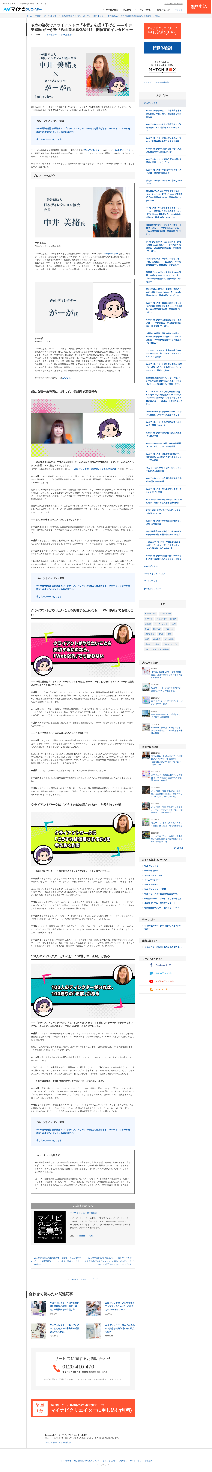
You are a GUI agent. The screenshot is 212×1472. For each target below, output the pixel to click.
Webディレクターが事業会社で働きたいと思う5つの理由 (163, 522)
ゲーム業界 (169, 639)
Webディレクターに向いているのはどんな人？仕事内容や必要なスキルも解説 (64, 1328)
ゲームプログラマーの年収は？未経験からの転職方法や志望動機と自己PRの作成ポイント (166, 839)
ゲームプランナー (151, 581)
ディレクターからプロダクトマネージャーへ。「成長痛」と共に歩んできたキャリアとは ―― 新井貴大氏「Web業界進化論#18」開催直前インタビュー (163, 212)
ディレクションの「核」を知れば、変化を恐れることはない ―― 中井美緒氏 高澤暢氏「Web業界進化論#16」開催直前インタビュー (163, 246)
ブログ (95, 1279)
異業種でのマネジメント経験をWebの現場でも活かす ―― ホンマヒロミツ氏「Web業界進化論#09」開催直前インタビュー (163, 277)
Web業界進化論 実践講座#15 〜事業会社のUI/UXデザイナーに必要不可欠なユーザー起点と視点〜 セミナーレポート (57, 1261)
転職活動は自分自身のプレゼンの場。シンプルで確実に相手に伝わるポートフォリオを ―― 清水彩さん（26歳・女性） (163, 381)
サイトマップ (136, 1461)
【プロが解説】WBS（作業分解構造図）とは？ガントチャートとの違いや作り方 (166, 675)
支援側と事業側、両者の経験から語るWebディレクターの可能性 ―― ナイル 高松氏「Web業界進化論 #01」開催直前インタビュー (163, 338)
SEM (174, 624)
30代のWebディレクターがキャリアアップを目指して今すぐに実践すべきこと (164, 413)
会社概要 (148, 1461)
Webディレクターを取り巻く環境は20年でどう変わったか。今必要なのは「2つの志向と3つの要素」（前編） (164, 367)
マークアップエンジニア (154, 574)
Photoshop (169, 629)
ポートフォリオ (151, 884)
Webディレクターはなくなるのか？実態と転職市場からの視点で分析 (120, 1328)
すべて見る (178, 848)
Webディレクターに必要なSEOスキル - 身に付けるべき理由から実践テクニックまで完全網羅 (163, 457)
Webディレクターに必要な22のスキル (161, 894)
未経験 (148, 624)
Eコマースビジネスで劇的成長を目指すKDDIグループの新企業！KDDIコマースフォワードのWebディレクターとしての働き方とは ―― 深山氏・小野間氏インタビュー (164, 397)
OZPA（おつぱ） (171, 644)
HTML (160, 634)
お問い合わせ (65, 1461)
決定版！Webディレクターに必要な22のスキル (164, 182)
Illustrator (157, 629)
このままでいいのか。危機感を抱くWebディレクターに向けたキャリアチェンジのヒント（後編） (163, 353)
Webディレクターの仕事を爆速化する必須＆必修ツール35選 (163, 480)
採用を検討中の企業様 (174, 4)
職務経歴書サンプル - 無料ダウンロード (161, 908)
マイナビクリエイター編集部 (58, 34)
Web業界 (156, 639)
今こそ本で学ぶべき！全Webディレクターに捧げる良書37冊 (163, 469)
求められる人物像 (152, 644)
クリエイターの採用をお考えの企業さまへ (162, 947)
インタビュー (165, 614)
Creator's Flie (150, 614)
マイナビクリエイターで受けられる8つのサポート (162, 927)
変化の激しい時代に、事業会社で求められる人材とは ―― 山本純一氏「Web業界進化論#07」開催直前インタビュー (163, 292)
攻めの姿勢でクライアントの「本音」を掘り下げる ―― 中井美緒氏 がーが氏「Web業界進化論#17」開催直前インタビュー (163, 229)
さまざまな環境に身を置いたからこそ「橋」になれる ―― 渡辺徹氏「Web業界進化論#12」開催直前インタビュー (163, 261)
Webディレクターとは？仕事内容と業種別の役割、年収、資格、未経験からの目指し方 (64, 1306)
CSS (169, 634)
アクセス (123, 1461)
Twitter (91, 1236)
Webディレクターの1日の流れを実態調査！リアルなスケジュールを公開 (163, 445)
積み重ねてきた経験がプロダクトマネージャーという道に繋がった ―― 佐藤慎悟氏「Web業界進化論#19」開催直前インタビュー (164, 196)
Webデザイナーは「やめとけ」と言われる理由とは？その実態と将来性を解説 (166, 730)
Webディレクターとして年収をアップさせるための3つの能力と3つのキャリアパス (120, 1306)
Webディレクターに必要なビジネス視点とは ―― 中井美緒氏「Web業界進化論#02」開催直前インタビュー (163, 323)
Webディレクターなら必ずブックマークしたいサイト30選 (163, 490)
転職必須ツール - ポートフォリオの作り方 (162, 898)
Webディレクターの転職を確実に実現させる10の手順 (163, 434)
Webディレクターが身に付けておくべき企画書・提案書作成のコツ (163, 171)
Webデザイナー (151, 566)
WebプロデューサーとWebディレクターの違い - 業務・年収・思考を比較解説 (164, 501)
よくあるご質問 (109, 1461)
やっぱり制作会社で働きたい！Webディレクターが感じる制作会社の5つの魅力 (163, 533)
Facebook (82, 1236)
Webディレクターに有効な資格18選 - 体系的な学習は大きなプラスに (163, 161)
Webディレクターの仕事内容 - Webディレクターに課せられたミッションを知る (163, 557)
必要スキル (149, 634)
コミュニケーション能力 (166, 619)
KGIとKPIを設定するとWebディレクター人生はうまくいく (164, 511)
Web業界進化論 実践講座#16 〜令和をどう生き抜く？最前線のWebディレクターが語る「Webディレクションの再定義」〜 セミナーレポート (108, 1261)
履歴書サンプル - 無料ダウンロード (159, 903)
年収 (147, 639)
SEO (147, 629)
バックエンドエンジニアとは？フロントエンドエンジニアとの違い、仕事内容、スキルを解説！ (166, 810)
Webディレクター (78, 1279)
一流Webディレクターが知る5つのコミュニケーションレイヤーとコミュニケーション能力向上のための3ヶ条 (163, 545)
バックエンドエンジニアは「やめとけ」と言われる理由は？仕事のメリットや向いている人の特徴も (166, 793)
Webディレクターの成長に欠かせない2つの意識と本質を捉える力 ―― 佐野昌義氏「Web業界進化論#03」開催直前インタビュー (164, 307)
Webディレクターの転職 (155, 889)
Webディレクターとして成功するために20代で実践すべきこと (163, 423)
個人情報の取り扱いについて (87, 1461)
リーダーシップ (161, 624)
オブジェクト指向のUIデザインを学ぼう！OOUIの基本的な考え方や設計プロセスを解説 (166, 778)
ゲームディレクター (152, 589)
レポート (148, 619)
